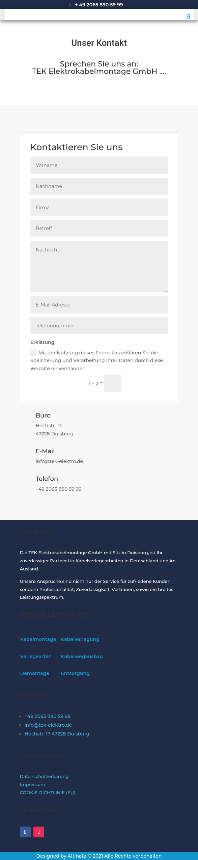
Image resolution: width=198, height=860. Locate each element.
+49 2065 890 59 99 (47, 716)
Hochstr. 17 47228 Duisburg (57, 734)
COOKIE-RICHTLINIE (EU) (48, 792)
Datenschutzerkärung (44, 776)
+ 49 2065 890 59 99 (99, 5)
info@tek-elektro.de (48, 725)
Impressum (32, 784)
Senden (147, 383)
